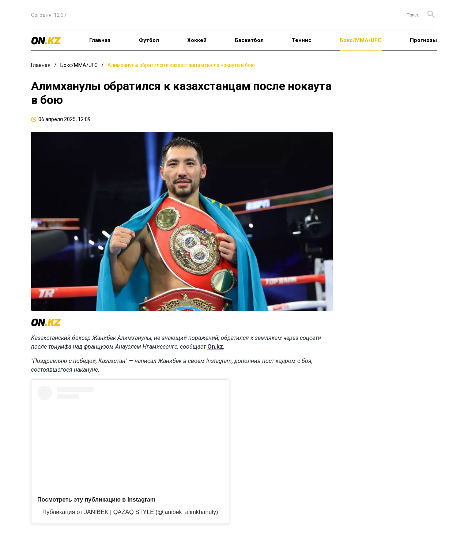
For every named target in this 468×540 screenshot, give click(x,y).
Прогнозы (423, 40)
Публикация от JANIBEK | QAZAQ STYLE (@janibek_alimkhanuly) (130, 512)
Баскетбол (249, 40)
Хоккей (197, 40)
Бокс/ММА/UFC (361, 40)
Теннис (302, 40)
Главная (99, 40)
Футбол (149, 40)
